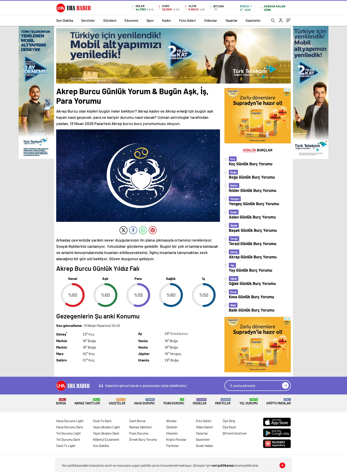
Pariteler (223, 401)
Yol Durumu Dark (68, 439)
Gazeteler (253, 20)
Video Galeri (204, 427)
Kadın (166, 20)
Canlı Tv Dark (102, 421)
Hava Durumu (144, 401)
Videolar (210, 20)
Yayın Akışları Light (106, 427)
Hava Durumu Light (70, 421)
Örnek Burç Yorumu (143, 439)
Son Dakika (64, 20)
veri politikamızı (223, 465)
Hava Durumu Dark (69, 427)
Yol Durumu (248, 401)
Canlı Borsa (137, 421)
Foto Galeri (187, 20)
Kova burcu (179, 333)
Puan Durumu (174, 401)
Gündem (109, 20)
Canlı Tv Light (65, 446)
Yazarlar (231, 20)
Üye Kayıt (229, 427)
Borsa (61, 401)
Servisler (88, 20)
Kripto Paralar (278, 401)
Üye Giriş (229, 421)
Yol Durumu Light (68, 433)
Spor (150, 20)
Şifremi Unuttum (235, 433)
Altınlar (171, 421)
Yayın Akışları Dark (106, 433)
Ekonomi (131, 20)
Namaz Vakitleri (87, 401)
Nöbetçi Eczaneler (106, 439)
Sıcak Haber (204, 446)
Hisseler (199, 401)
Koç (91, 334)
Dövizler (172, 427)
